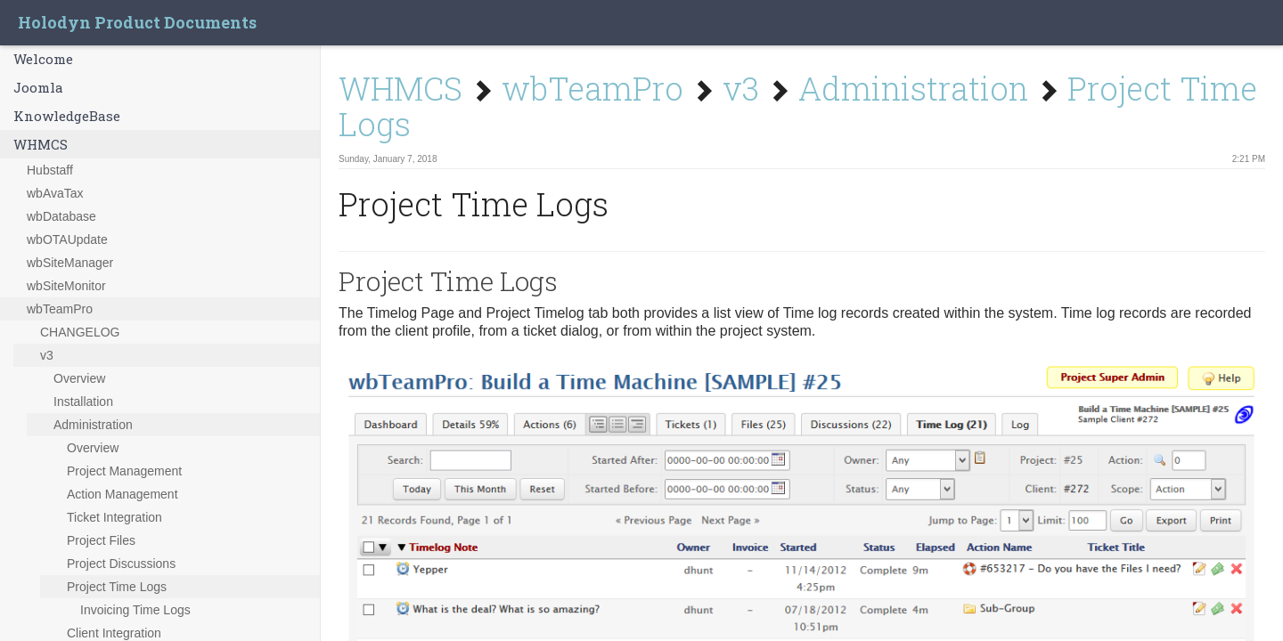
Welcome (43, 59)
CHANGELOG (79, 332)
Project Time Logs (117, 587)
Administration (93, 425)
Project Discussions (121, 563)
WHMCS (40, 144)
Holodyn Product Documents (137, 22)
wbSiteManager (70, 263)
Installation (83, 401)
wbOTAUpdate (67, 239)
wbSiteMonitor (66, 286)
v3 (46, 355)
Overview (79, 378)
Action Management (122, 494)
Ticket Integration (114, 517)
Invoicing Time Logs (135, 610)
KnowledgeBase (66, 116)
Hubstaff (50, 170)
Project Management (124, 471)
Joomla (38, 87)
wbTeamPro (60, 309)
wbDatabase (61, 216)
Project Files (101, 540)
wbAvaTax (55, 193)
